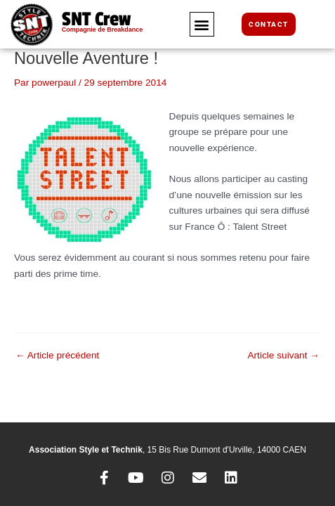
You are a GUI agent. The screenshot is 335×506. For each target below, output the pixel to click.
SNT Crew (96, 19)
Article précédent (57, 356)
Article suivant (283, 356)
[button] (202, 24)
